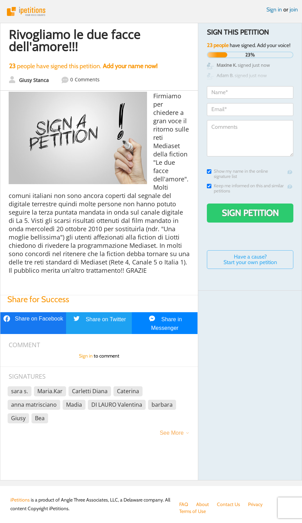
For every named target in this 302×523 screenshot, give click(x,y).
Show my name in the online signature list (237, 174)
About (202, 504)
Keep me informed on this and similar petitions (245, 188)
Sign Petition (250, 213)
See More (172, 433)
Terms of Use (192, 511)
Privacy (255, 504)
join (294, 9)
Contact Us (228, 504)
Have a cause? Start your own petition (250, 259)
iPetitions (151, 11)
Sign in (274, 9)
